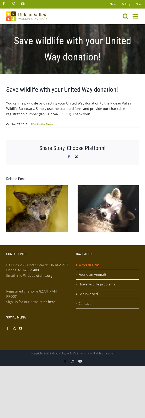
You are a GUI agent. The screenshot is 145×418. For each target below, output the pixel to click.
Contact (84, 303)
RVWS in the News (41, 124)
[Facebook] (8, 328)
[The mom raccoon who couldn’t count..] (108, 187)
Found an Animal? (92, 274)
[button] (9, 209)
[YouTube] (20, 328)
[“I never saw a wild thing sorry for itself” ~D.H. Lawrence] (37, 187)
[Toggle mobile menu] (136, 16)
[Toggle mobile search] (125, 16)
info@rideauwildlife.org (34, 275)
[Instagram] (14, 328)
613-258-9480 (28, 270)
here (51, 302)
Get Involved (88, 294)
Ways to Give (88, 265)
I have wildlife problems (96, 284)
